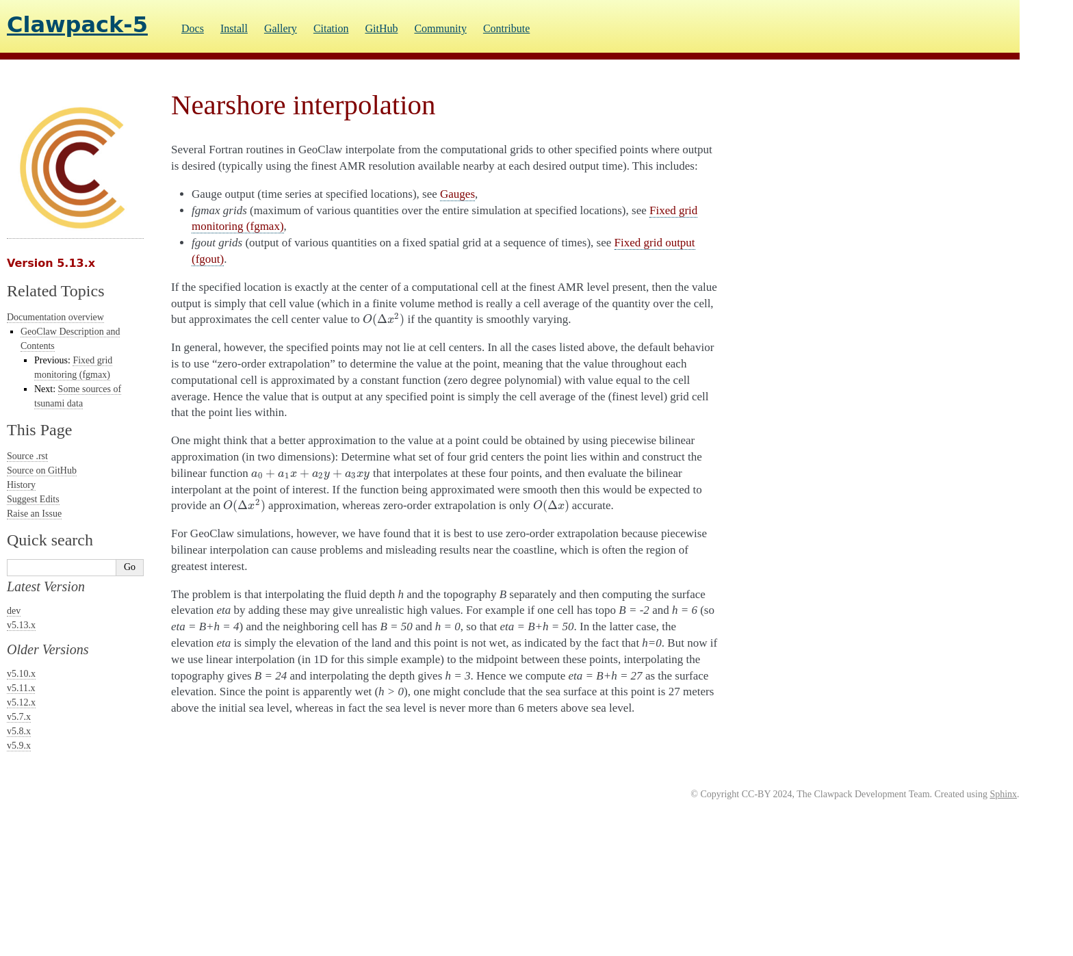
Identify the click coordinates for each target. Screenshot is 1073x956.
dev (14, 611)
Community (440, 28)
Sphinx (1003, 794)
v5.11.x (21, 688)
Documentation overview (55, 317)
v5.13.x (21, 625)
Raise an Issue (34, 513)
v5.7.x (19, 717)
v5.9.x (19, 745)
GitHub (381, 28)
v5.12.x (21, 702)
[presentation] (383, 319)
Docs (192, 28)
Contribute (506, 28)
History (21, 485)
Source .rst (27, 456)
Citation (331, 28)
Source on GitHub (42, 470)
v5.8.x (19, 731)
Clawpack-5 (77, 25)
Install (234, 28)
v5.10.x (21, 674)
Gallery (280, 28)
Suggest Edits (33, 499)
